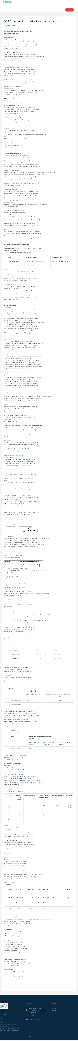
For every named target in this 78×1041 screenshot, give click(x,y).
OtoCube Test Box (67, 6)
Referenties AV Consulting (51, 6)
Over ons (27, 6)
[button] (69, 10)
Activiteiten (18, 6)
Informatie (37, 6)
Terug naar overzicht (10, 26)
